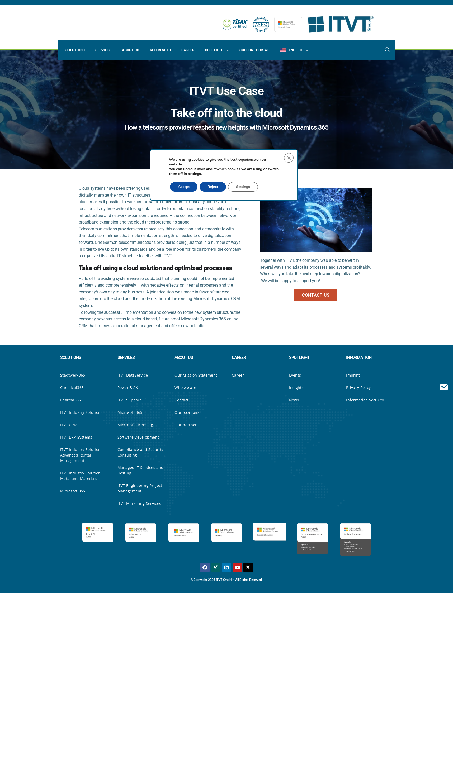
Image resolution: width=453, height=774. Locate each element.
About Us (130, 50)
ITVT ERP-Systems (76, 437)
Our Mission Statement (195, 375)
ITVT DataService (132, 375)
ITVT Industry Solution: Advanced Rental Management (81, 455)
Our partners (186, 424)
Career (188, 50)
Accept (184, 193)
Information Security (365, 399)
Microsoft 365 (72, 490)
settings (207, 180)
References (160, 50)
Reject (213, 193)
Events (295, 375)
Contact (181, 399)
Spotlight (217, 50)
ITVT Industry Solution (80, 412)
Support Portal (254, 50)
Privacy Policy (358, 387)
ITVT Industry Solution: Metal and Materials (81, 476)
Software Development (138, 437)
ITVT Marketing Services (139, 503)
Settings (244, 193)
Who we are (185, 387)
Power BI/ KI (128, 387)
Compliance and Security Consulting (140, 452)
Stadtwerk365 (72, 375)
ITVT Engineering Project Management (139, 488)
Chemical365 (72, 387)
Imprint (353, 375)
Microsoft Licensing (135, 424)
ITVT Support (129, 399)
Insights (296, 387)
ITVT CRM (68, 424)
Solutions (75, 50)
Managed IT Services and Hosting (140, 470)
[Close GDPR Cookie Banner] (289, 163)
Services (103, 50)
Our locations (186, 412)
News (294, 399)
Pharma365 (70, 399)
